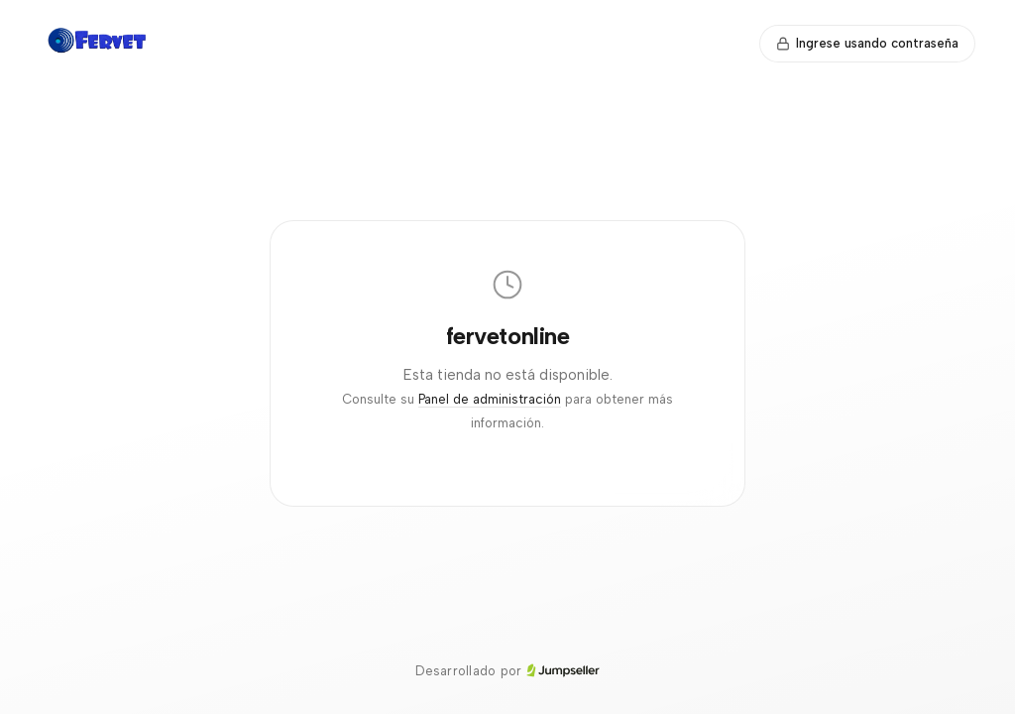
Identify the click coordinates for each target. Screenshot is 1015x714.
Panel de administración (489, 399)
